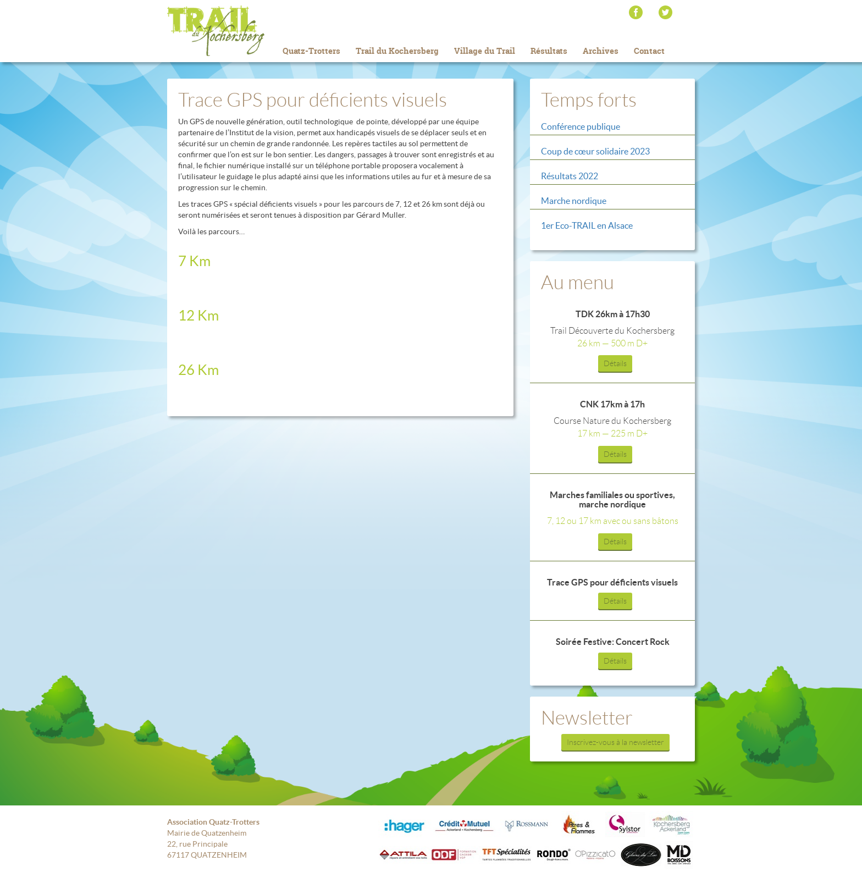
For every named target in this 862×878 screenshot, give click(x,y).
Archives (600, 51)
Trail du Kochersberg (233, 30)
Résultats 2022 (569, 176)
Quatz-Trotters (311, 51)
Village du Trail (484, 51)
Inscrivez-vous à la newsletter (615, 742)
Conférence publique (580, 126)
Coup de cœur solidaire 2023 (595, 151)
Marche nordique (573, 201)
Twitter (665, 12)
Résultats (549, 51)
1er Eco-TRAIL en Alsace (587, 225)
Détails (615, 363)
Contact (649, 51)
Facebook (636, 12)
